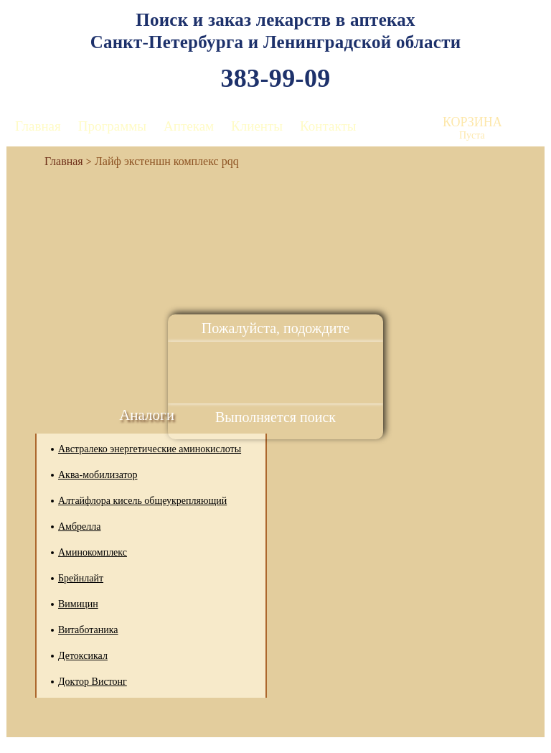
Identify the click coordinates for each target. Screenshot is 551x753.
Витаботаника (88, 630)
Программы (112, 126)
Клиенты (257, 126)
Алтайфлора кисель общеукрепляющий (142, 500)
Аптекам (189, 126)
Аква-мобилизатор (97, 474)
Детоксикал (83, 655)
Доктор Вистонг (92, 681)
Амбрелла (79, 526)
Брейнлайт (80, 578)
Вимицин (78, 604)
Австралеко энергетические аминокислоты (149, 449)
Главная (38, 126)
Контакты (328, 126)
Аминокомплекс (92, 552)
